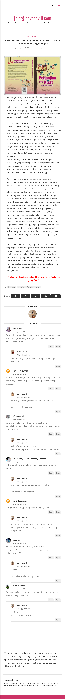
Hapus (58, 346)
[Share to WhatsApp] (15, 296)
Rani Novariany (20, 501)
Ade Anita (17, 328)
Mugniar (17, 540)
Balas (50, 346)
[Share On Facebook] (25, 296)
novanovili (32, 306)
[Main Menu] (58, 4)
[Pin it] (46, 296)
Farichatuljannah (20, 370)
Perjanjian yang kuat (33, 287)
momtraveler (19, 585)
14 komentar (47, 48)
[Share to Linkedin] (56, 296)
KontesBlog (21, 287)
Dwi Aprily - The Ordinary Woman (29, 458)
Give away (32, 36)
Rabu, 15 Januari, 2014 (19, 332)
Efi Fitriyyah (18, 416)
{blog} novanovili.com (32, 18)
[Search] (52, 5)
